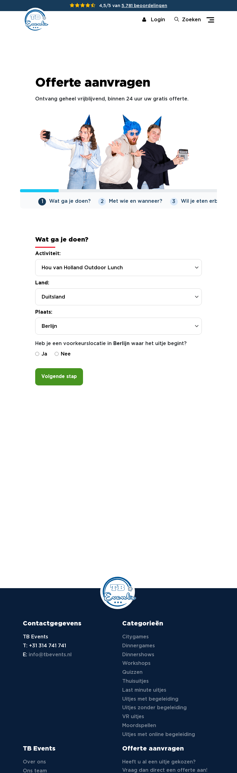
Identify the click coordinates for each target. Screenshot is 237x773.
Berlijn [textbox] (49, 329)
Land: (42, 286)
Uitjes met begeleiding (150, 699)
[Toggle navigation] (210, 19)
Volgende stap (59, 380)
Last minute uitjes (144, 690)
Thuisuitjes (135, 681)
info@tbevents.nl (50, 655)
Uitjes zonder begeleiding (154, 708)
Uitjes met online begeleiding (158, 734)
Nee (63, 357)
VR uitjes (133, 716)
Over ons (34, 762)
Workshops (136, 663)
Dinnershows (138, 655)
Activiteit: (47, 256)
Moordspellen (139, 725)
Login (153, 20)
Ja (41, 357)
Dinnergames (138, 646)
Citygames (135, 637)
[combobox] (118, 329)
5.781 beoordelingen (144, 6)
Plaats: (43, 315)
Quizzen (132, 672)
